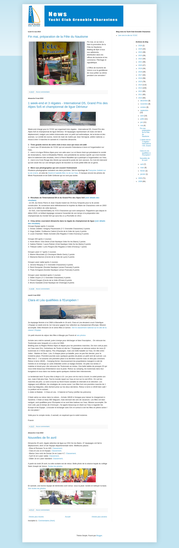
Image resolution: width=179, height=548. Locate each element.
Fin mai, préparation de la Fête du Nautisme (58, 36)
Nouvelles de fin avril (42, 437)
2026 (140, 46)
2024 (140, 52)
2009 (140, 178)
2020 (140, 65)
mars (142, 168)
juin (141, 122)
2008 (140, 181)
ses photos (81, 335)
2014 (140, 85)
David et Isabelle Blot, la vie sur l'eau (63, 173)
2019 (140, 68)
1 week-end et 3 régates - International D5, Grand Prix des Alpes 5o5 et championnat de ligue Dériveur (68, 104)
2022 (140, 59)
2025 (140, 49)
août (142, 116)
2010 (140, 98)
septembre (144, 110)
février (142, 171)
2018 (140, 72)
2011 (140, 95)
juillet (142, 119)
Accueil (67, 517)
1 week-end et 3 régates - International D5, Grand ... (145, 144)
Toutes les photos (55, 466)
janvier (143, 174)
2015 (140, 82)
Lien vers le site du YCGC (127, 35)
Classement (57, 448)
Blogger (99, 536)
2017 (140, 75)
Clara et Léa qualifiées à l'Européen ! (53, 300)
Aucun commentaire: (43, 92)
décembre (144, 101)
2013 (140, 88)
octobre (143, 107)
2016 (140, 78)
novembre (144, 104)
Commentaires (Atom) (46, 521)
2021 (140, 62)
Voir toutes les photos (37, 488)
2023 (140, 55)
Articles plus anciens (99, 517)
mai (141, 125)
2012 (140, 91)
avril (142, 164)
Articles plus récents (36, 517)
